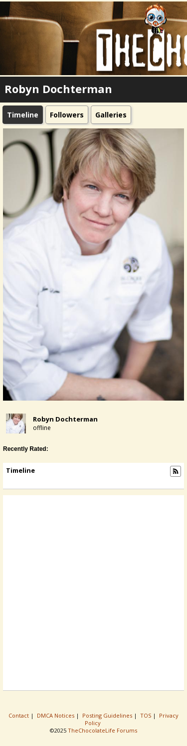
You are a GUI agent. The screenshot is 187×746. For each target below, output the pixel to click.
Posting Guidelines (108, 715)
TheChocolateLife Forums (102, 730)
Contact (19, 715)
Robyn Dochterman (65, 419)
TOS (146, 715)
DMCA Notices (56, 715)
